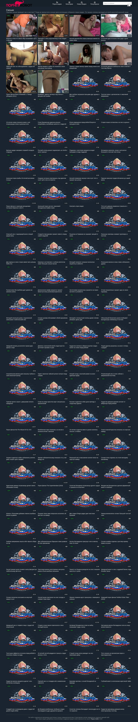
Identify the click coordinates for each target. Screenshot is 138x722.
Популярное (94, 3)
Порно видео (57, 3)
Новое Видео (81, 3)
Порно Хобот (95, 719)
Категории (69, 3)
